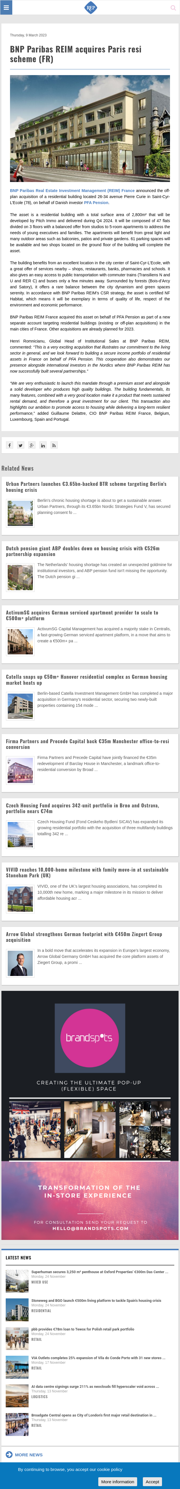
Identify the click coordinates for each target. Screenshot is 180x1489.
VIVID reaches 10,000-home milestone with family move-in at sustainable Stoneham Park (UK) (87, 872)
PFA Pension (96, 202)
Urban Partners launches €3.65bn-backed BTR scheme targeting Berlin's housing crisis (86, 486)
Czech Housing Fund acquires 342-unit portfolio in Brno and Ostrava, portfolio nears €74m (82, 808)
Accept (152, 1481)
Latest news (18, 1257)
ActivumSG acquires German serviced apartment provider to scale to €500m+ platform (82, 615)
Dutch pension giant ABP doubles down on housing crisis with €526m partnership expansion (83, 551)
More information (117, 1481)
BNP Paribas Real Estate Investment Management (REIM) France (72, 190)
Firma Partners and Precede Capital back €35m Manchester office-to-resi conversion (87, 743)
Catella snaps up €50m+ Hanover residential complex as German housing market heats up (86, 679)
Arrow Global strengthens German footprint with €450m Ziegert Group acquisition (84, 936)
